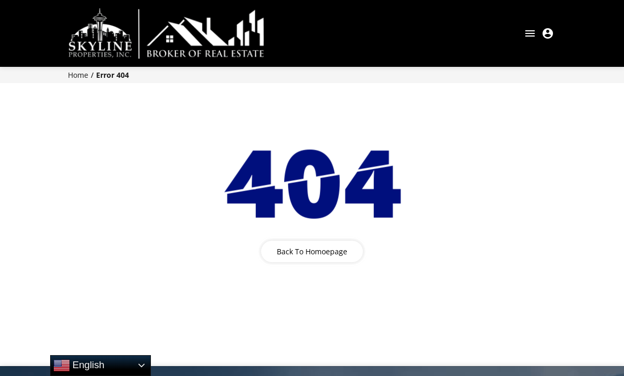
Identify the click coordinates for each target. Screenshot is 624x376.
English (78, 365)
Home (78, 75)
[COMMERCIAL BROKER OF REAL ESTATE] (166, 33)
